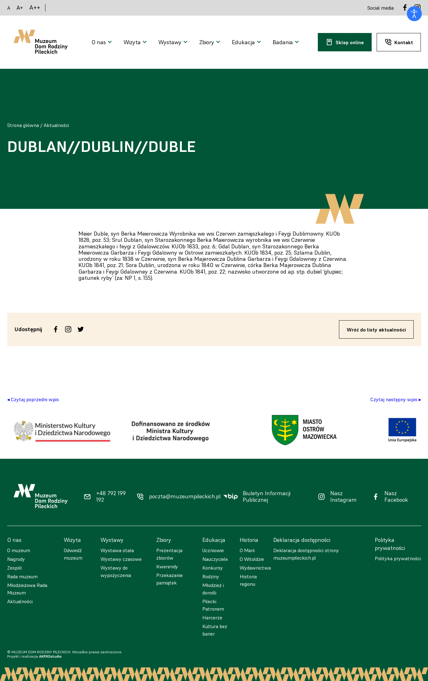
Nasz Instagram (343, 496)
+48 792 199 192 (111, 496)
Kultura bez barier (214, 630)
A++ (34, 7)
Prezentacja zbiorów (169, 554)
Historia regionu (248, 580)
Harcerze (212, 617)
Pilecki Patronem (213, 605)
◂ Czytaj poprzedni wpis (33, 399)
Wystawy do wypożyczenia (116, 571)
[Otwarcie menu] (103, 42)
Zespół (14, 568)
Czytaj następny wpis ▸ (395, 399)
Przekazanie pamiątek (169, 579)
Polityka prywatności (398, 558)
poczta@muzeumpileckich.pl (185, 496)
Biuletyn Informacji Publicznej (266, 496)
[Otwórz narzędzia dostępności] (414, 13)
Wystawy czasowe (121, 559)
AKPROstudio (50, 656)
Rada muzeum (22, 576)
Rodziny (210, 576)
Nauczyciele (215, 559)
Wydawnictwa (255, 568)
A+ (19, 7)
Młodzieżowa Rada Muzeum (27, 589)
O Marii (247, 550)
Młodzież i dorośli (213, 589)
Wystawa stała (117, 550)
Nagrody (16, 559)
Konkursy (212, 568)
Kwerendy (167, 566)
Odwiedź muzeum (73, 554)
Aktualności (56, 125)
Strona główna (23, 125)
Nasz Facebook (396, 496)
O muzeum (18, 550)
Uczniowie (213, 550)
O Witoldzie (252, 559)
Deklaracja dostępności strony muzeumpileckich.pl (306, 554)
